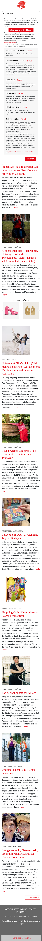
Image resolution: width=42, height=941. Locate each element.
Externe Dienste (13, 107)
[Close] (38, 13)
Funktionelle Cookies (15, 61)
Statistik (10, 80)
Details (29, 51)
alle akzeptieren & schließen (21, 30)
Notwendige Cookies (15, 51)
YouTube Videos (12, 119)
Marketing (11, 93)
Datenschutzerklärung (10, 42)
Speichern (31, 159)
